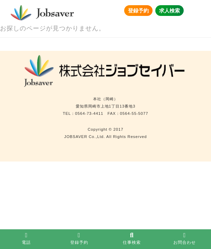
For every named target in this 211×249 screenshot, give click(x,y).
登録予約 (138, 10)
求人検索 (169, 10)
